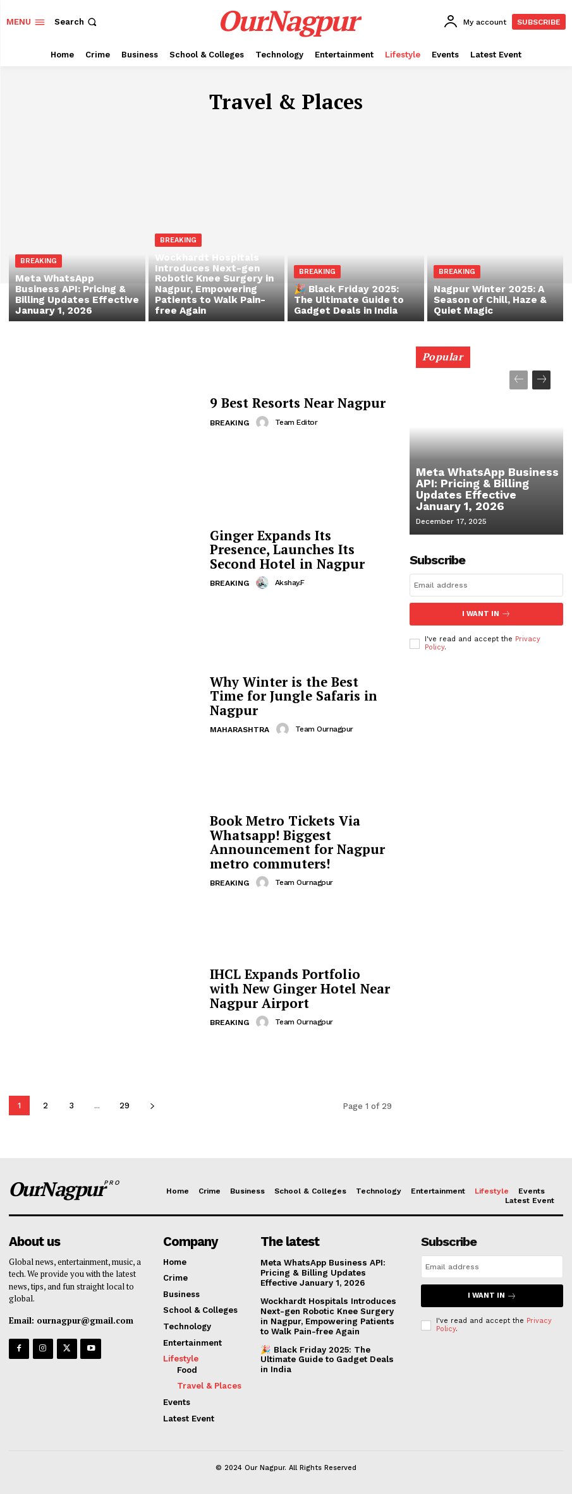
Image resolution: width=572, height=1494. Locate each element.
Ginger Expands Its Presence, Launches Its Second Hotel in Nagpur (284, 549)
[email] (487, 585)
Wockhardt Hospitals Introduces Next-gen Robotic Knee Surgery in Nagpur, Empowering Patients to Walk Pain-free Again (331, 1315)
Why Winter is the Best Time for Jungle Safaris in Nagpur (290, 695)
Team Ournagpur (324, 728)
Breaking (38, 265)
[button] (76, 21)
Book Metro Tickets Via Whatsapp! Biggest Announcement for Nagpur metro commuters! (295, 842)
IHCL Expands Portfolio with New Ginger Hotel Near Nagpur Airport (299, 988)
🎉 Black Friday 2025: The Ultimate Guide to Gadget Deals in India (330, 1357)
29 (124, 1105)
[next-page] (152, 1105)
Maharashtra (239, 729)
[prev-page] (518, 380)
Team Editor (295, 422)
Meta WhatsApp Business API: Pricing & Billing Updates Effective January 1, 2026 (486, 491)
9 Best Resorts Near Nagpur (295, 403)
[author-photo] (264, 422)
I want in (486, 614)
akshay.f (289, 582)
